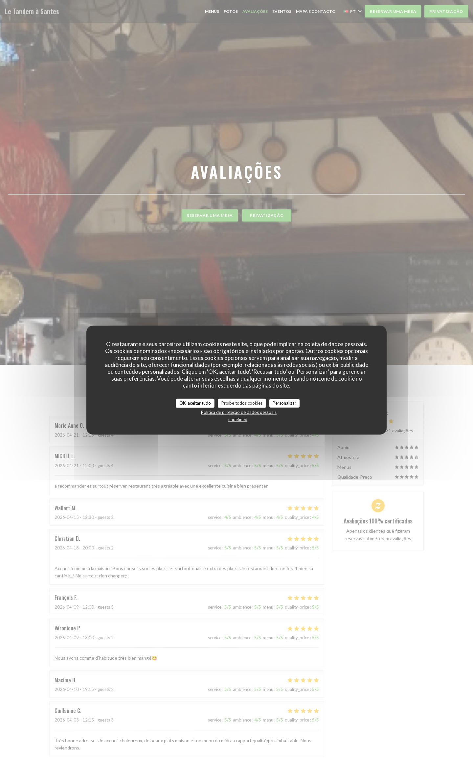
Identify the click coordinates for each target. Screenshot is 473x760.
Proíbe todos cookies (241, 403)
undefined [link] (237, 419)
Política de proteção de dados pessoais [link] (239, 412)
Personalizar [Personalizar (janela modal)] (284, 403)
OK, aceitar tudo (195, 403)
